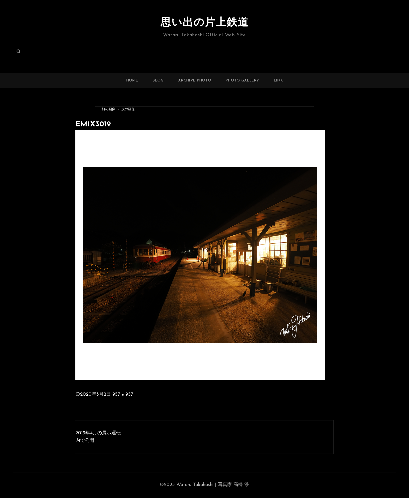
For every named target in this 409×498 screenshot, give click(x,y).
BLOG (158, 81)
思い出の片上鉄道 (204, 23)
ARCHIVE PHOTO (194, 81)
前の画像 (108, 109)
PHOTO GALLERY (242, 81)
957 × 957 (122, 394)
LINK (278, 81)
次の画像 (128, 109)
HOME (132, 81)
